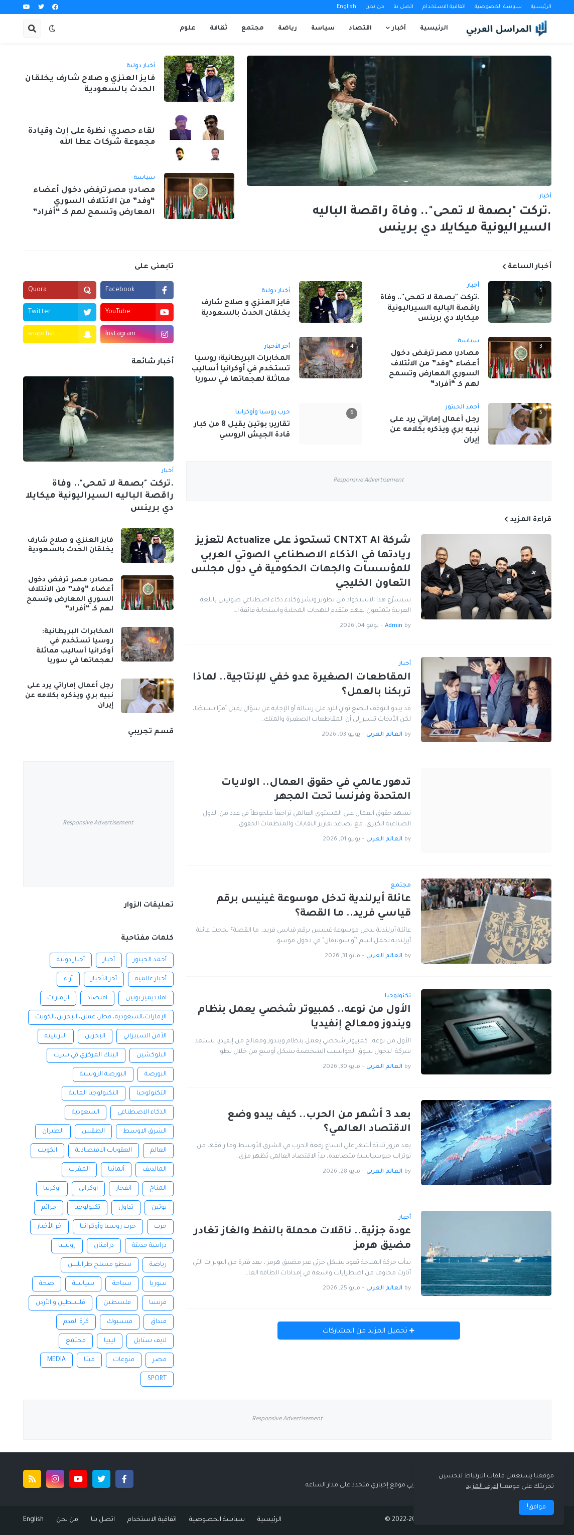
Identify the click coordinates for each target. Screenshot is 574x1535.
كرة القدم (76, 1322)
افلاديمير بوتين (146, 998)
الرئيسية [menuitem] (434, 28)
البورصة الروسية (103, 1074)
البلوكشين (151, 1055)
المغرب (79, 1169)
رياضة (158, 1264)
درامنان (104, 1245)
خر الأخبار (49, 1226)
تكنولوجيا (87, 1207)
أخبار (109, 960)
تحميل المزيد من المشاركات (366, 1331)
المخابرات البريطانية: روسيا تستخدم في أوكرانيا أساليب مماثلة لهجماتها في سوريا (241, 369)
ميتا (89, 1360)
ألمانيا (116, 1169)
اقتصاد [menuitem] (360, 28)
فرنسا (158, 1302)
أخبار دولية (71, 960)
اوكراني (88, 1188)
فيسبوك (119, 1322)
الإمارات (58, 998)
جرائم (48, 1207)
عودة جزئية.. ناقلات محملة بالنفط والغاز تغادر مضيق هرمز (302, 1239)
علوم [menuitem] (188, 28)
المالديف (154, 1169)
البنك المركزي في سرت (86, 1055)
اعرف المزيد (482, 1486)
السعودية (85, 1112)
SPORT (157, 1379)
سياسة (83, 1283)
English (346, 7)
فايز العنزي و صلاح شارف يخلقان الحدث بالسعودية (90, 84)
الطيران (53, 1131)
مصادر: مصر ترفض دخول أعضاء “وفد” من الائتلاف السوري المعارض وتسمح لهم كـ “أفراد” (94, 201)
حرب (160, 1226)
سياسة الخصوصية (498, 7)
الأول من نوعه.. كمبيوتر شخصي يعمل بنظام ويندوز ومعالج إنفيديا (304, 1017)
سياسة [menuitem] (323, 28)
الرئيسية (541, 7)
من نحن (374, 7)
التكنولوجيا (151, 1093)
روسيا (67, 1245)
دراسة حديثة (149, 1245)
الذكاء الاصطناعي (142, 1112)
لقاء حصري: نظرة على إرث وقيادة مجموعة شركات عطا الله (91, 137)
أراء (68, 979)
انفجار (123, 1188)
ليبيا (109, 1341)
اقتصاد (97, 998)
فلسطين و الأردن (60, 1302)
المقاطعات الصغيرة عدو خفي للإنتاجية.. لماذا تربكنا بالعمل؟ (302, 685)
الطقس (93, 1131)
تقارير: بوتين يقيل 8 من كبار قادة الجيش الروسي (242, 430)
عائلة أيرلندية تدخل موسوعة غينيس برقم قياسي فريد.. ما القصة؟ (313, 907)
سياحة (121, 1283)
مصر (160, 1360)
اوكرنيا (52, 1188)
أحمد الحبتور (150, 960)
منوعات (123, 1360)
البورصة (156, 1074)
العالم (158, 1150)
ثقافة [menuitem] (218, 28)
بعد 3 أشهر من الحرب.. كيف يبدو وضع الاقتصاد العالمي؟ (319, 1123)
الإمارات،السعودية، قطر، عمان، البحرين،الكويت (101, 1017)
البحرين (95, 1036)
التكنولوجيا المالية (93, 1093)
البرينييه (56, 1036)
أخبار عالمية (151, 979)
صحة (46, 1283)
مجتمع (76, 1341)
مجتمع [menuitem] (252, 28)
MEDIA (56, 1360)
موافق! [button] (536, 1507)
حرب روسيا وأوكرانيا (108, 1226)
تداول (125, 1207)
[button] (52, 29)
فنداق (159, 1322)
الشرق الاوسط (145, 1131)
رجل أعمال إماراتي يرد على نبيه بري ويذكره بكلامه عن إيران (434, 430)
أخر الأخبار (104, 979)
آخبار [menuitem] (399, 28)
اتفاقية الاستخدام (444, 7)
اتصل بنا (403, 7)
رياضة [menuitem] (287, 28)
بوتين (159, 1207)
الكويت (47, 1150)
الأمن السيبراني (145, 1036)
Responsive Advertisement (368, 481)
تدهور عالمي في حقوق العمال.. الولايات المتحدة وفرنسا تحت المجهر (316, 790)
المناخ (158, 1188)
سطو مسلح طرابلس (99, 1264)
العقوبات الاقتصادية (103, 1150)
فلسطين (117, 1302)
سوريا (158, 1283)
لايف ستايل (150, 1341)
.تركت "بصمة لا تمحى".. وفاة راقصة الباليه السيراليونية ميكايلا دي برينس (432, 220)
